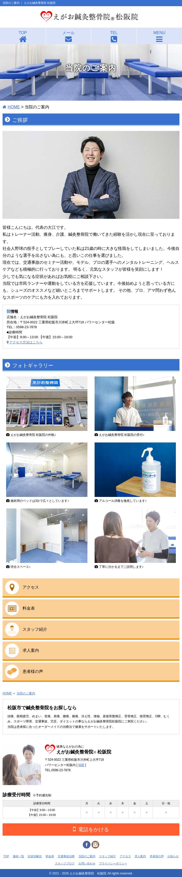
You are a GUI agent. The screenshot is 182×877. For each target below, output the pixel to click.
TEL (114, 33)
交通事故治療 (66, 856)
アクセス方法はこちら (26, 342)
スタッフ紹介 (35, 629)
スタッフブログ (65, 863)
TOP (22, 33)
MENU (159, 33)
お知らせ (173, 856)
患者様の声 (33, 671)
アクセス (31, 587)
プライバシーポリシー (113, 863)
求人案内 (31, 650)
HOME (14, 107)
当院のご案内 (26, 693)
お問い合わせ (86, 863)
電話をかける (91, 829)
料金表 (29, 608)
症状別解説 (35, 856)
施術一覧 (18, 856)
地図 (81, 765)
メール (68, 33)
